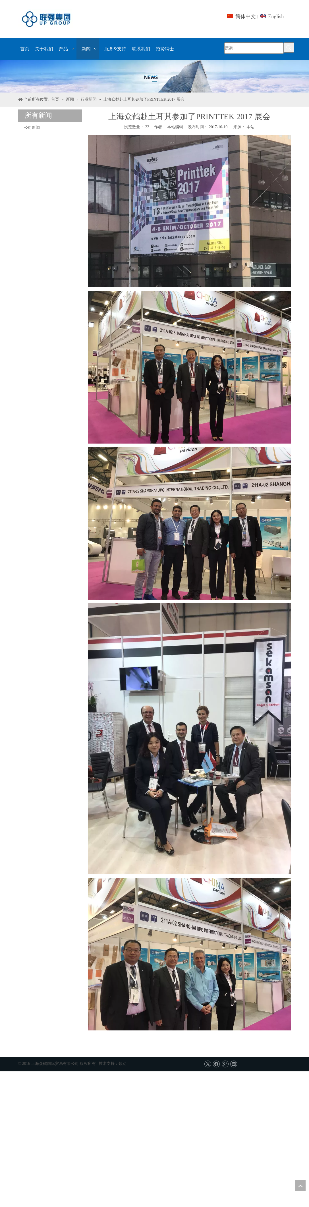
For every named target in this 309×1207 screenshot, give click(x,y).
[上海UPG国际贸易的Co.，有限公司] (154, 76)
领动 (122, 1063)
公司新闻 (32, 127)
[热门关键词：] (289, 47)
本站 (250, 127)
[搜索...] (254, 48)
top (300, 1185)
